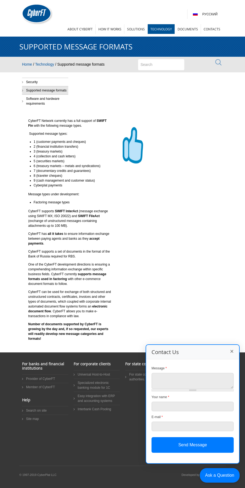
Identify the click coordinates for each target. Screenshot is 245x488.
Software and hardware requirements (42, 101)
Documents (188, 29)
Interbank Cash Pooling (94, 409)
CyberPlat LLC (47, 474)
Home (27, 64)
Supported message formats (46, 90)
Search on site (36, 410)
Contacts (212, 29)
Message (159, 368)
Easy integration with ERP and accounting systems (96, 398)
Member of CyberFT (40, 387)
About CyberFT (80, 29)
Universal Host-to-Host (94, 374)
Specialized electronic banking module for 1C (94, 385)
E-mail (157, 417)
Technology (161, 29)
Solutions (136, 29)
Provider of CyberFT (40, 379)
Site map (32, 419)
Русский (210, 14)
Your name (160, 397)
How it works (109, 29)
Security (32, 82)
